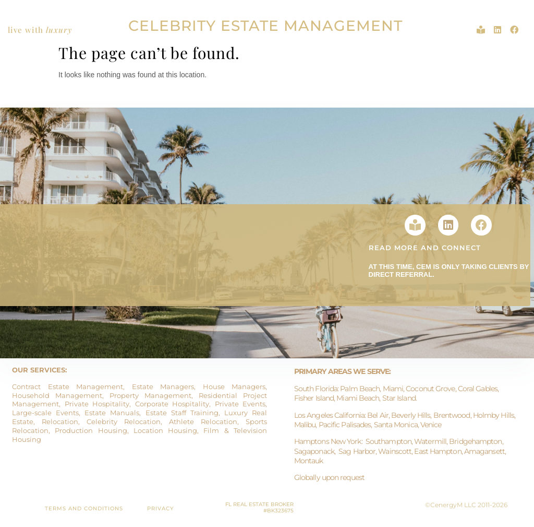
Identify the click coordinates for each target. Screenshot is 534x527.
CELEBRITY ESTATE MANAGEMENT (265, 25)
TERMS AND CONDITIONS (84, 508)
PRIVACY (160, 508)
